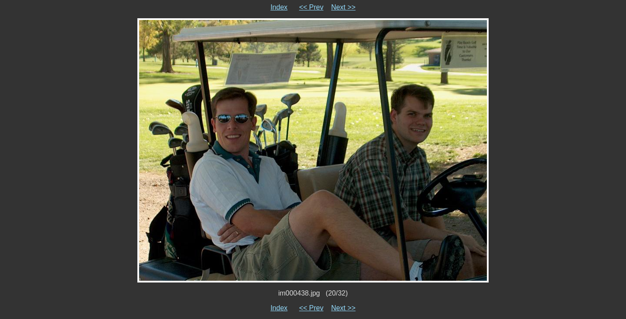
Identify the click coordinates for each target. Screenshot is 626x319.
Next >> (343, 7)
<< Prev (311, 7)
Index (278, 7)
